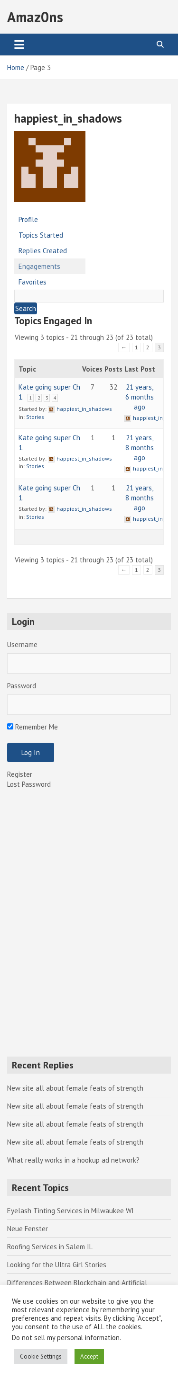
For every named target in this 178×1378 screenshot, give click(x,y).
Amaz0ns (35, 17)
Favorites (33, 281)
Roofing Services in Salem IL (50, 1246)
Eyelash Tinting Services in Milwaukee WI (70, 1210)
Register (19, 774)
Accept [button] (89, 1356)
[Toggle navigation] (19, 44)
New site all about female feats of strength (75, 1088)
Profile (28, 219)
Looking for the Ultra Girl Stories (56, 1264)
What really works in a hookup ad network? (73, 1160)
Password (21, 685)
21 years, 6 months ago (139, 396)
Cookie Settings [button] (41, 1356)
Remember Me (32, 726)
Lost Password (29, 784)
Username (22, 644)
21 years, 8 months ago (139, 447)
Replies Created (43, 250)
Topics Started (41, 235)
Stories (35, 416)
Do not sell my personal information (66, 1337)
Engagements (39, 266)
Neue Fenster (27, 1228)
